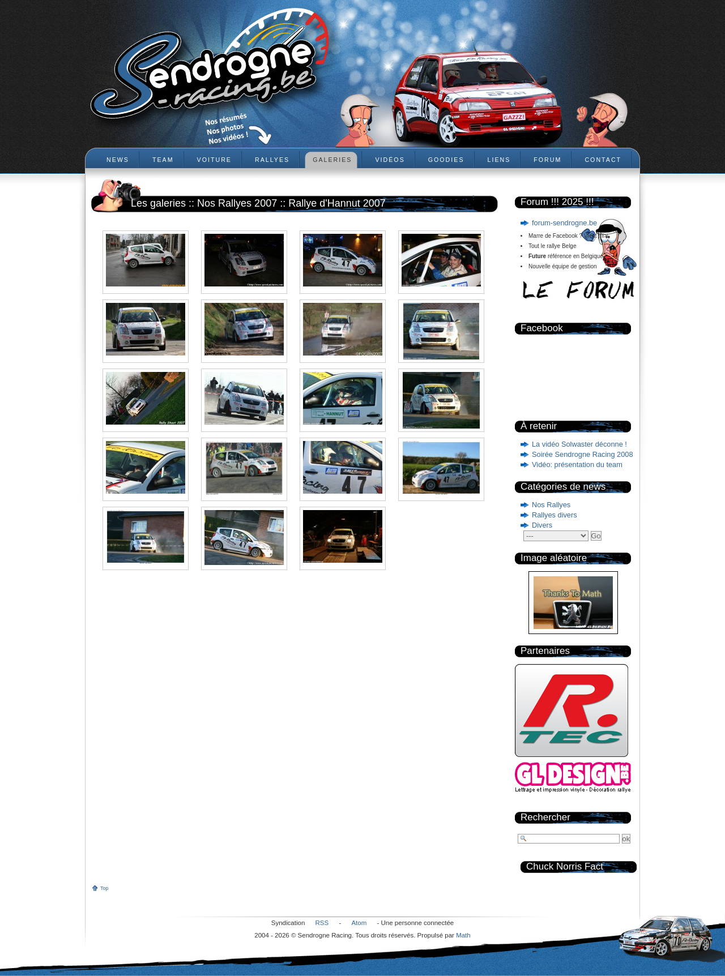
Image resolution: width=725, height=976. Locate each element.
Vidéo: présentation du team (577, 464)
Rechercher (545, 817)
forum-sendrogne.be (564, 223)
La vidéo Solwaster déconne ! (579, 444)
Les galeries (158, 203)
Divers (542, 525)
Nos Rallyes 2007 (237, 203)
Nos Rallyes (551, 504)
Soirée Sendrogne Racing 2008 (582, 454)
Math (463, 935)
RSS (322, 922)
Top (104, 888)
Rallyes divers (554, 515)
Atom (358, 922)
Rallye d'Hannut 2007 (337, 203)
